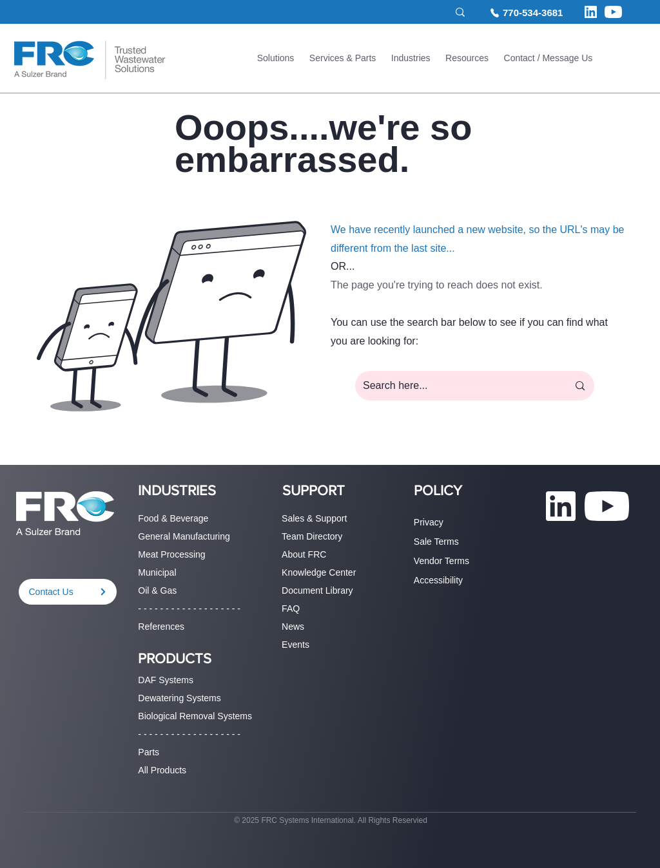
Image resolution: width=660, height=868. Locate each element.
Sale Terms (436, 541)
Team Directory (312, 536)
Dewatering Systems (179, 698)
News (293, 626)
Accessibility (438, 580)
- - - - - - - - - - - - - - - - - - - (189, 608)
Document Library (317, 590)
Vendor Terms (441, 561)
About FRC (304, 554)
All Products (162, 770)
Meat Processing (171, 554)
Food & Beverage (173, 518)
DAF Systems (165, 680)
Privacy (428, 522)
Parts (148, 752)
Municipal (157, 572)
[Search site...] (390, 13)
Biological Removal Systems (195, 716)
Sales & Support (314, 518)
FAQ (291, 608)
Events (295, 644)
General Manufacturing (183, 536)
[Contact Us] (68, 592)
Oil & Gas (157, 590)
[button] (275, 59)
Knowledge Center (319, 572)
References (161, 626)
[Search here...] (455, 386)
